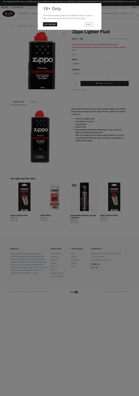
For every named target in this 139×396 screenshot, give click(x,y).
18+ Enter (50, 24)
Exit (88, 24)
